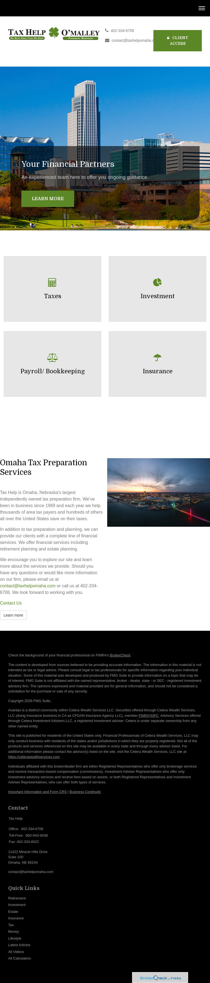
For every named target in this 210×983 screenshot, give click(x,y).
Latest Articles (19, 945)
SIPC (154, 715)
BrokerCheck (120, 655)
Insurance (16, 918)
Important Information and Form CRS (37, 792)
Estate (13, 912)
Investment (17, 905)
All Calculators (19, 958)
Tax (11, 925)
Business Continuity (85, 792)
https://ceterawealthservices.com (34, 757)
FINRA (144, 715)
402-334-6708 (122, 31)
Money (13, 931)
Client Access (177, 40)
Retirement (17, 898)
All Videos (16, 952)
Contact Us (11, 603)
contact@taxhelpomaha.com (135, 41)
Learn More (48, 198)
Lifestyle (14, 938)
